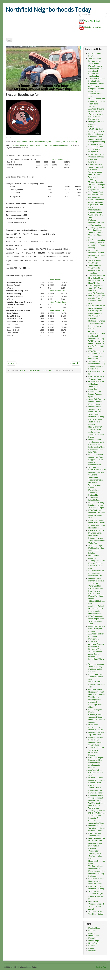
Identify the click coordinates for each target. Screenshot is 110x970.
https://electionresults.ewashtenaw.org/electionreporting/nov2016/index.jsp (47, 141)
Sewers (91, 933)
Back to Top (101, 967)
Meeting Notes (94, 928)
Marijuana (92, 951)
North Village (93, 941)
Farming (91, 946)
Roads (91, 948)
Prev (11, 363)
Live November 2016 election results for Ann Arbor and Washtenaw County (42, 145)
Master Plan (93, 938)
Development (93, 936)
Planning (92, 930)
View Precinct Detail (60, 159)
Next (75, 363)
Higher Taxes (93, 943)
